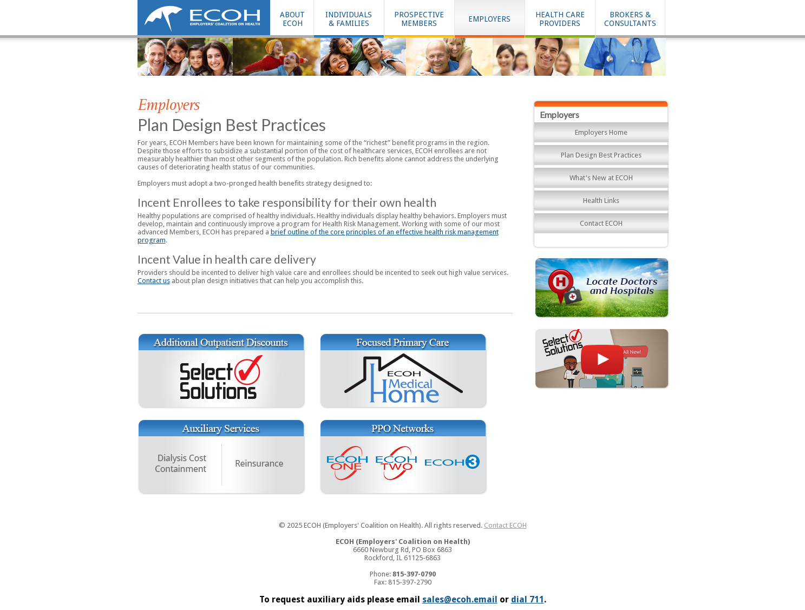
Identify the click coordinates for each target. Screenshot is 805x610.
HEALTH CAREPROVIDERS (560, 19)
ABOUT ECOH (292, 19)
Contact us (154, 281)
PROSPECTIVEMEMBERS (419, 19)
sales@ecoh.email (460, 599)
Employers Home (601, 132)
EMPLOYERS (489, 19)
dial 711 (527, 599)
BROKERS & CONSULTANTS (630, 19)
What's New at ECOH (601, 178)
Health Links (601, 200)
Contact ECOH (601, 223)
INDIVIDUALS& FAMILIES (348, 19)
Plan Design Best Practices (601, 155)
